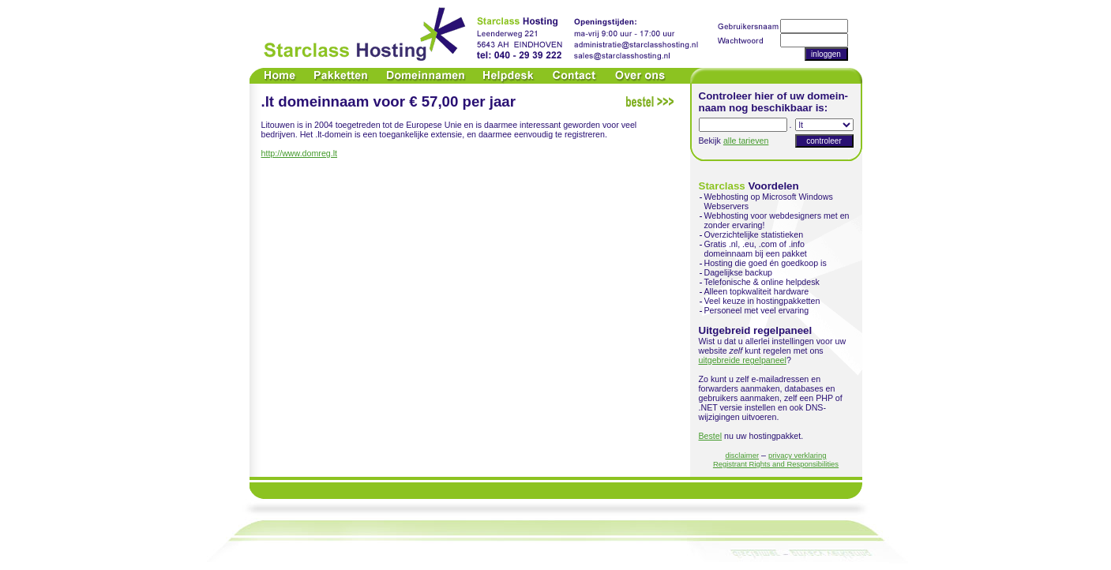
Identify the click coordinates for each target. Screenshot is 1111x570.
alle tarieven (745, 140)
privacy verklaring (797, 455)
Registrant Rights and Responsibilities (776, 463)
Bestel (711, 436)
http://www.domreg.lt (299, 153)
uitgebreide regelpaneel (742, 360)
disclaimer (743, 455)
